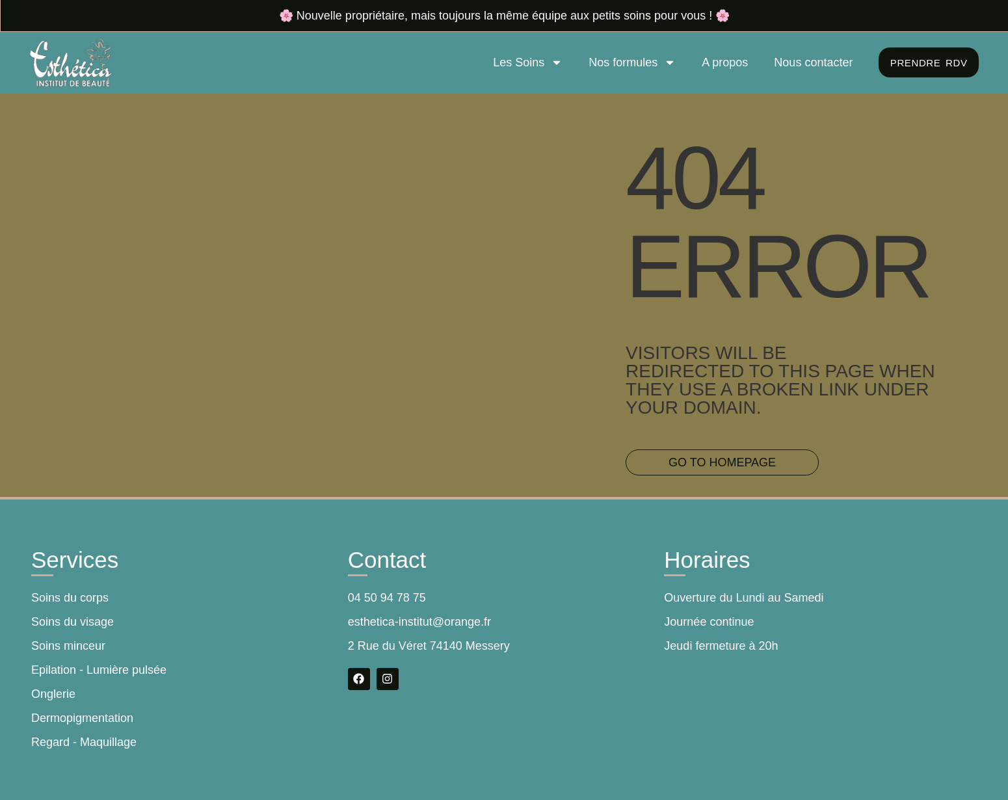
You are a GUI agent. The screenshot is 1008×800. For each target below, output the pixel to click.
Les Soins (524, 62)
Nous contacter (810, 62)
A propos (721, 62)
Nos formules (628, 62)
